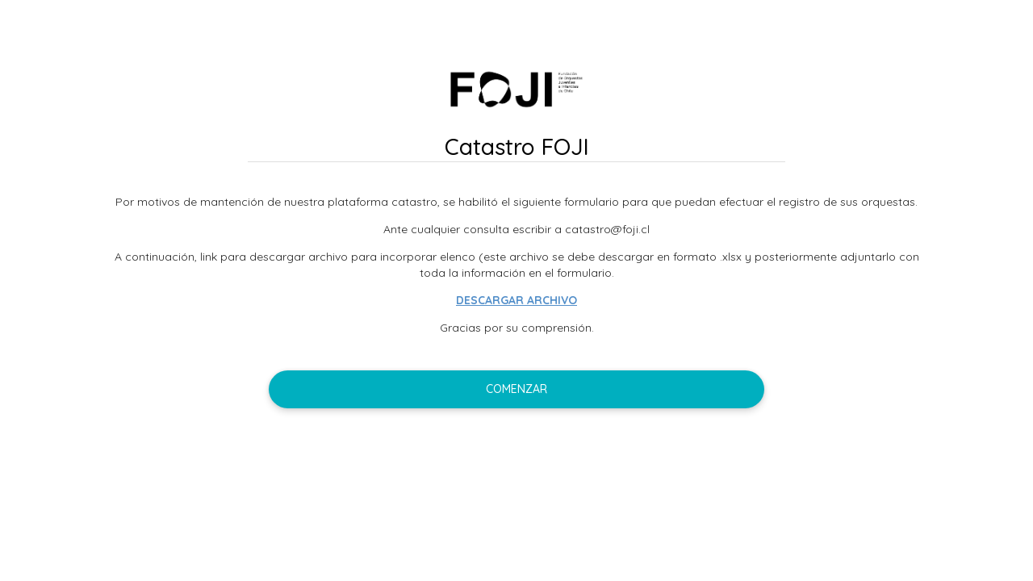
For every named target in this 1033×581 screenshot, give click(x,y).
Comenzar (516, 389)
